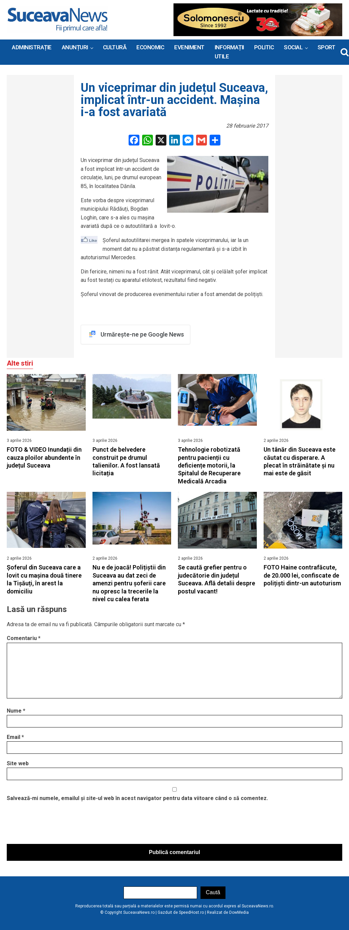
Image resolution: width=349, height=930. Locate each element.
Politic (264, 47)
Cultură (115, 47)
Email (15, 737)
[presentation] (58, 825)
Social (293, 47)
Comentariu (24, 638)
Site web (18, 763)
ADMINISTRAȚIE (32, 47)
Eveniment (189, 47)
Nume (16, 711)
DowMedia (239, 912)
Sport (326, 47)
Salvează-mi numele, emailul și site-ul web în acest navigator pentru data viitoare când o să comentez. (137, 798)
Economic (150, 47)
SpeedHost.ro (191, 912)
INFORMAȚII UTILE (229, 52)
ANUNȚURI (75, 47)
